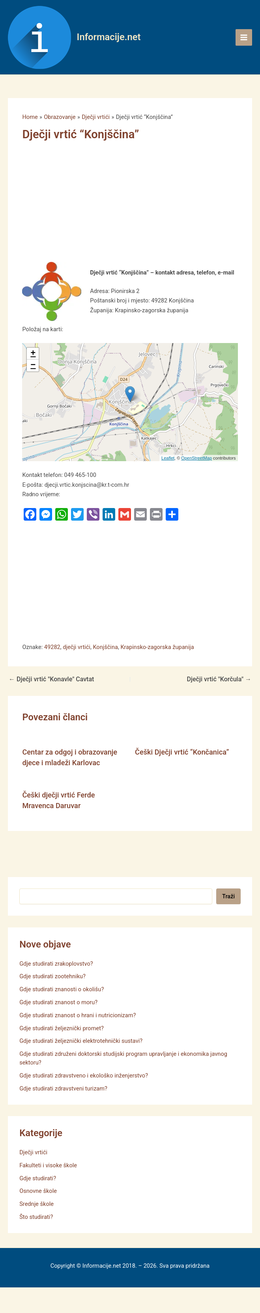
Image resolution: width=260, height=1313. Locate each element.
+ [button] (33, 354)
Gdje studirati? (37, 1178)
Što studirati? (36, 1216)
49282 (52, 647)
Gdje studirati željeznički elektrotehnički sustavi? (80, 1040)
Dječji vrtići (33, 1152)
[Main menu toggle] (244, 37)
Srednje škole (36, 1203)
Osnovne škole (38, 1190)
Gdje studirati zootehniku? (52, 976)
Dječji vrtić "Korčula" (219, 679)
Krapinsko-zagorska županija (157, 647)
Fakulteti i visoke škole (48, 1165)
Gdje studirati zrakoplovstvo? (56, 963)
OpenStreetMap (196, 458)
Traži (228, 896)
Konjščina (105, 647)
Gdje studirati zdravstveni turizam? (63, 1088)
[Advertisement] (120, 203)
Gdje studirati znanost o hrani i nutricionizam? (77, 1015)
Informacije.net (109, 37)
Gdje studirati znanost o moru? (58, 1002)
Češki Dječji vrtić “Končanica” (182, 752)
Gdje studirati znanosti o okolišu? (61, 989)
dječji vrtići (76, 647)
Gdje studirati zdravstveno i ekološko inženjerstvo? (83, 1075)
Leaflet (167, 458)
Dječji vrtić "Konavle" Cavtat (51, 679)
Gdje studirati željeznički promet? (61, 1028)
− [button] (33, 365)
